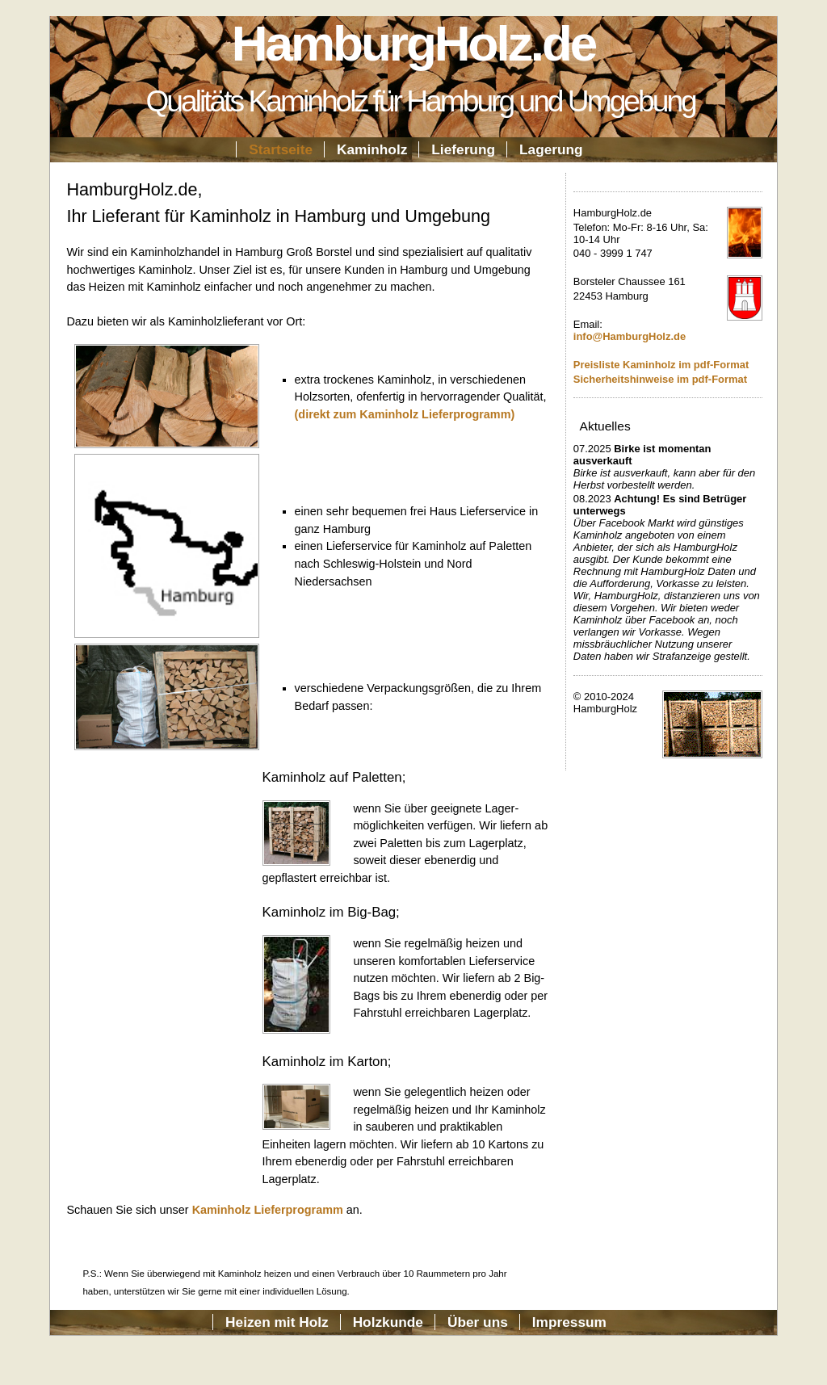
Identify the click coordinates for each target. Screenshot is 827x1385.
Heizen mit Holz (277, 1322)
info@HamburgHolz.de (629, 336)
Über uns (477, 1322)
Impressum (569, 1322)
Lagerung (551, 149)
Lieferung (463, 149)
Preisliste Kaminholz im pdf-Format (661, 365)
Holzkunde (388, 1322)
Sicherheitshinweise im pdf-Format (660, 379)
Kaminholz (372, 149)
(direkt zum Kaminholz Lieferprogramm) (405, 414)
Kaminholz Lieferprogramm (267, 1209)
